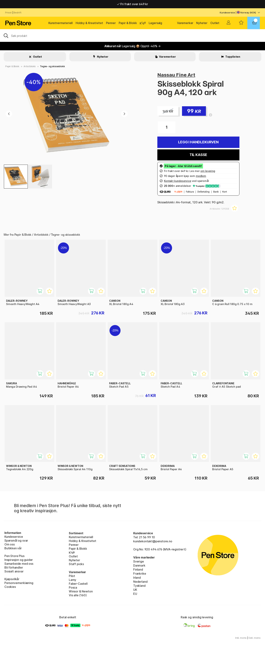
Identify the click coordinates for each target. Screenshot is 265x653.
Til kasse (198, 155)
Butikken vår (13, 548)
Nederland (140, 581)
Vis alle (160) (78, 595)
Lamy (72, 580)
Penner (111, 23)
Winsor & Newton (81, 591)
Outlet (214, 23)
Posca (73, 587)
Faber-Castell (78, 583)
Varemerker (185, 23)
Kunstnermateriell (60, 23)
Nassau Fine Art (176, 75)
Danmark (139, 565)
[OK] (132, 35)
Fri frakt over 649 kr (132, 4)
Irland (137, 577)
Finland (138, 569)
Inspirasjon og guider (18, 560)
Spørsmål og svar (16, 540)
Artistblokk (30, 66)
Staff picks (76, 564)
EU (135, 594)
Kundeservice (227, 12)
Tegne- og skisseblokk (52, 66)
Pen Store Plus (14, 556)
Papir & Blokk (128, 23)
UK (135, 590)
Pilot (72, 576)
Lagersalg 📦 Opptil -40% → (132, 46)
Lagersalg (155, 23)
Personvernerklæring (18, 583)
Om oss (9, 544)
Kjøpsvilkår (11, 579)
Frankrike (139, 573)
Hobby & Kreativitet (89, 23)
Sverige (138, 561)
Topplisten (232, 56)
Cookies (10, 587)
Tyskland (139, 585)
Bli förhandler (13, 567)
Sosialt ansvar (14, 571)
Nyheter (201, 23)
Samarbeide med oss (18, 563)
